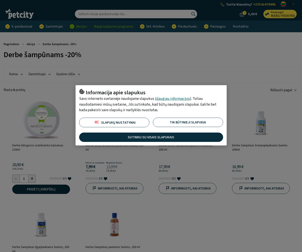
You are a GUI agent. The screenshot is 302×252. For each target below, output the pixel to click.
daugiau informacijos (173, 98)
